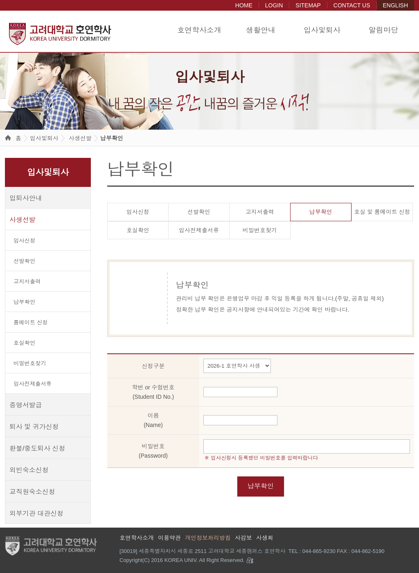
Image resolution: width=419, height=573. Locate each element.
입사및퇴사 (322, 30)
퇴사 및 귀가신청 (34, 426)
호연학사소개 (199, 30)
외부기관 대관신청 (36, 513)
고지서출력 (27, 282)
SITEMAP (307, 5)
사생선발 (80, 138)
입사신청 (24, 241)
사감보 (243, 538)
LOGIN (274, 5)
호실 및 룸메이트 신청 (382, 212)
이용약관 (169, 538)
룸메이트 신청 (30, 322)
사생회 (264, 538)
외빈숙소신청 (29, 470)
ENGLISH (395, 5)
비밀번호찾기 (30, 363)
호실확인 (24, 343)
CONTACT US (351, 5)
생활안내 (260, 30)
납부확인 (111, 138)
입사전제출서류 (33, 384)
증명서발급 (25, 405)
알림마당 (383, 30)
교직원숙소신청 (32, 491)
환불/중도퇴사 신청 (37, 448)
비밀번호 (153, 451)
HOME (243, 5)
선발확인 (24, 261)
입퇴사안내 (25, 198)
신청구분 (153, 366)
